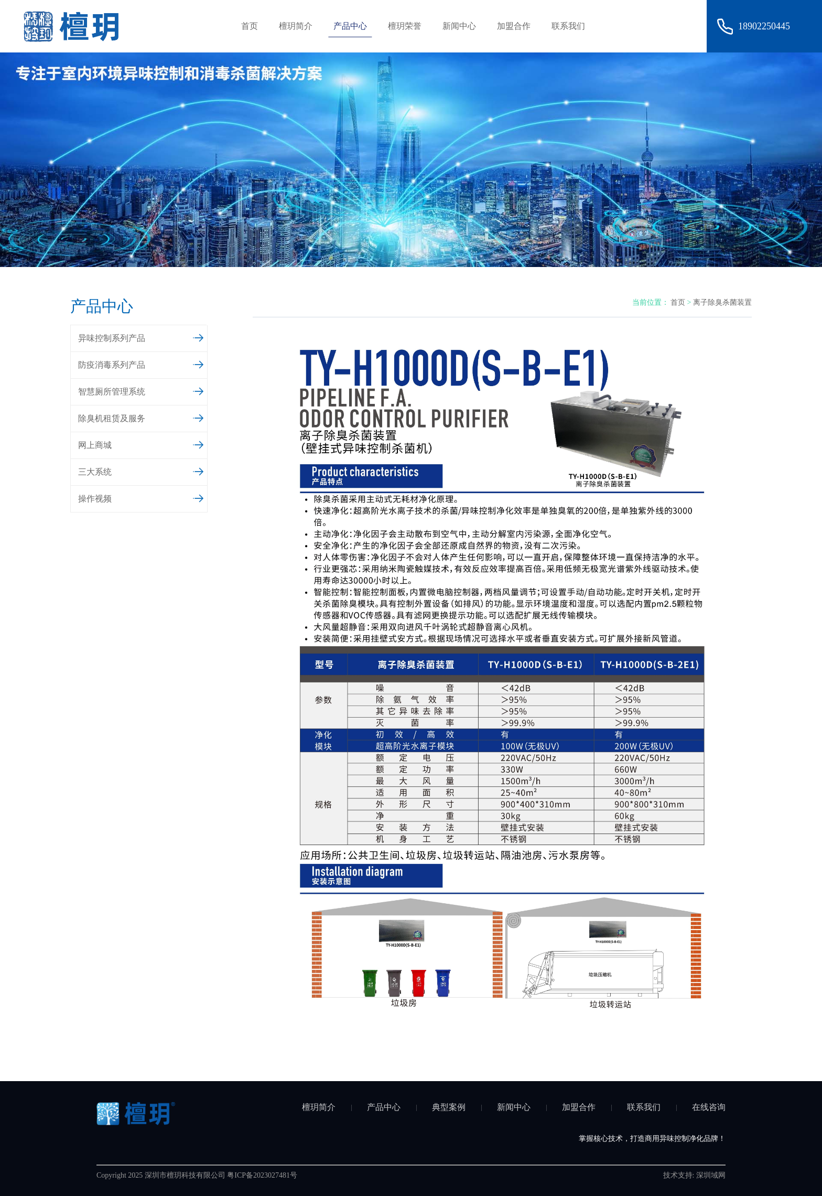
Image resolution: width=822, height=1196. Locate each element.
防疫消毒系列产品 (141, 363)
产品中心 (350, 26)
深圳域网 (711, 1175)
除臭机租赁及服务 (141, 417)
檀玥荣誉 (404, 26)
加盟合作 (514, 26)
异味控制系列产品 (141, 336)
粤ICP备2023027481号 (262, 1175)
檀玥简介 (295, 26)
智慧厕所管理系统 (141, 390)
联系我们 (568, 26)
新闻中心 (459, 26)
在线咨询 (709, 1107)
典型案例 (449, 1107)
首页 (249, 26)
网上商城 (141, 443)
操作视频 (141, 497)
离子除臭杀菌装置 (722, 302)
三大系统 (141, 470)
